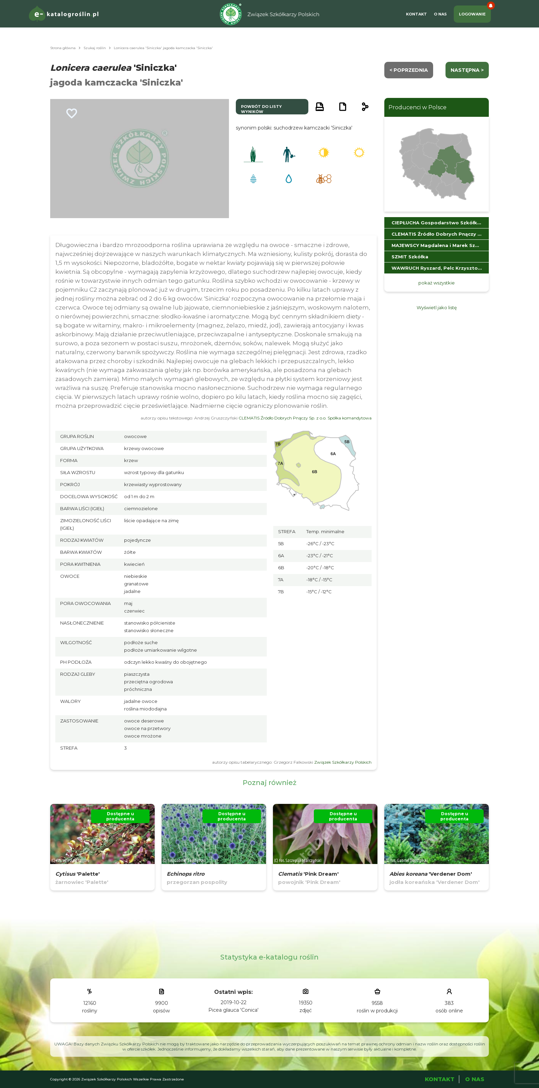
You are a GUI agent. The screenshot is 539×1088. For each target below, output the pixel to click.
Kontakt (416, 14)
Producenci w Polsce (417, 107)
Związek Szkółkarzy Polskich (343, 762)
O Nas (440, 14)
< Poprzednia (408, 70)
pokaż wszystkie (436, 282)
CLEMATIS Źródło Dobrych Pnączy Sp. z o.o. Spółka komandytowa (305, 417)
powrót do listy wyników (261, 109)
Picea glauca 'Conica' (233, 1010)
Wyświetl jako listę (437, 307)
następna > (467, 70)
